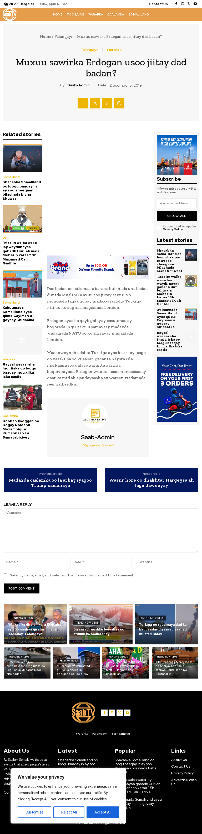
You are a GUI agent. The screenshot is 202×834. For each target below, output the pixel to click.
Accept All (102, 812)
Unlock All (176, 216)
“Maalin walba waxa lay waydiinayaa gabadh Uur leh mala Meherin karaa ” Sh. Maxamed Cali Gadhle (21, 253)
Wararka (114, 49)
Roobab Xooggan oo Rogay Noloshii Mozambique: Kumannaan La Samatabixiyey (21, 429)
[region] (68, 795)
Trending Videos (21, 618)
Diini (6, 237)
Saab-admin (78, 85)
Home (45, 36)
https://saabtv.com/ (98, 445)
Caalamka (10, 416)
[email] (177, 203)
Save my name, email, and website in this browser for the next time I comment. (72, 575)
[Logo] (10, 14)
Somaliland (11, 177)
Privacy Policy (173, 229)
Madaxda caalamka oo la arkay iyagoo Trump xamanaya (50, 482)
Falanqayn (64, 36)
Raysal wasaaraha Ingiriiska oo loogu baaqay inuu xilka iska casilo (19, 370)
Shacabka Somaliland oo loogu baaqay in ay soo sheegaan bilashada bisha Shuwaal (22, 190)
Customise (34, 812)
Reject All (69, 812)
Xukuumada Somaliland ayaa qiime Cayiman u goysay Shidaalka (18, 313)
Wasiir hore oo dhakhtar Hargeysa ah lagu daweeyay (151, 482)
